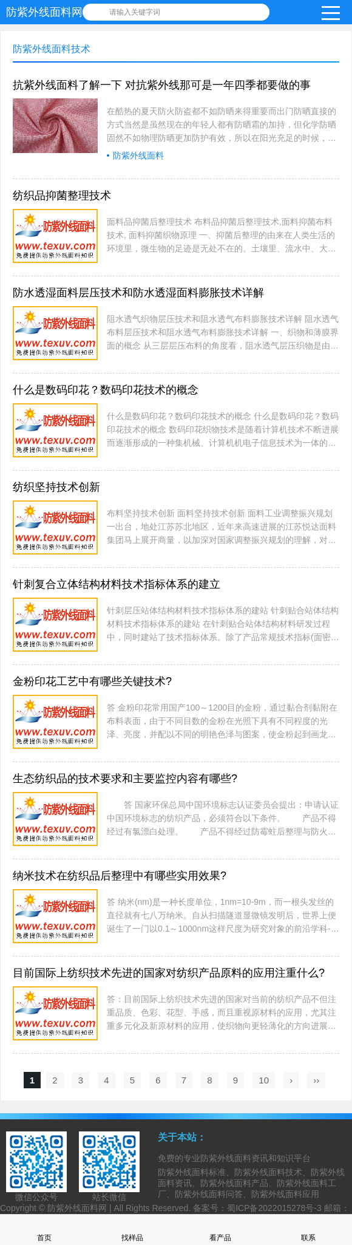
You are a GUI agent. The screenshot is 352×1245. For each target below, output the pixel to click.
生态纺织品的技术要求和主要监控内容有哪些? (125, 779)
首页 (44, 1229)
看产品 (220, 1229)
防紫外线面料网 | (80, 1208)
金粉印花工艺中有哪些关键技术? (92, 681)
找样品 (132, 1229)
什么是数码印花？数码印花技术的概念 (105, 390)
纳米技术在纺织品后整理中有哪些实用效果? (119, 876)
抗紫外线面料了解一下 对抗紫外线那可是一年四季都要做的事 (162, 85)
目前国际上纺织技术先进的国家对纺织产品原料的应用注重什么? (169, 973)
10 (264, 1080)
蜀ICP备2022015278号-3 (274, 1208)
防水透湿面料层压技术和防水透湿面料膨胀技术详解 (138, 293)
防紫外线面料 (138, 155)
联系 (308, 1229)
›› (316, 1080)
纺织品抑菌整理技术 (62, 195)
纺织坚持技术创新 (56, 487)
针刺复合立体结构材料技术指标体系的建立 (116, 584)
